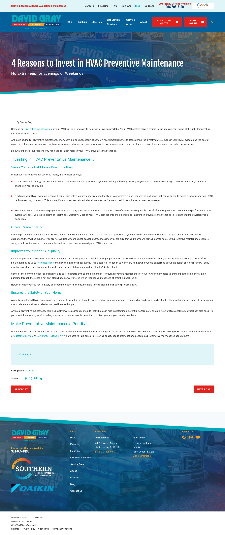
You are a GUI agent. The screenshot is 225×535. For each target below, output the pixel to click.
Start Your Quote (167, 22)
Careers (89, 6)
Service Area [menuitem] (130, 22)
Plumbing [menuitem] (82, 22)
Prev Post (21, 389)
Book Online (196, 22)
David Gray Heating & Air (50, 336)
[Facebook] (184, 437)
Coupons (149, 6)
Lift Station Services (81, 457)
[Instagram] (191, 437)
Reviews (126, 6)
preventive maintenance (38, 129)
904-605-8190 (175, 7)
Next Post (204, 389)
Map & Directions (104, 451)
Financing (103, 6)
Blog (137, 6)
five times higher (46, 262)
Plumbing (75, 444)
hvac (31, 370)
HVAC (73, 437)
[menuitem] (15, 529)
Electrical (75, 451)
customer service (23, 336)
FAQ (115, 6)
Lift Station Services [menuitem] (113, 22)
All (26, 370)
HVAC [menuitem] (69, 22)
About (73, 471)
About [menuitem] (143, 22)
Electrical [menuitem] (97, 22)
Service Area (77, 464)
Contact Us (25, 354)
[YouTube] (198, 437)
